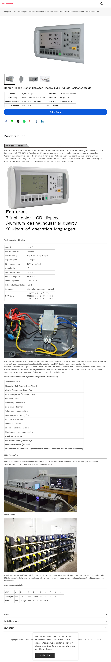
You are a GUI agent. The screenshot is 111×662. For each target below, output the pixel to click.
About (6, 630)
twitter (18, 137)
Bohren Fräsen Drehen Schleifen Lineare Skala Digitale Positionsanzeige (73, 12)
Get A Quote (55, 128)
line (12, 137)
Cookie (53, 636)
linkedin (42, 137)
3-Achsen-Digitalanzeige (37, 12)
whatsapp (24, 137)
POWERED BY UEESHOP (92, 656)
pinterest (30, 137)
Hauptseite (8, 12)
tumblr (36, 137)
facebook (6, 137)
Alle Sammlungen (20, 12)
